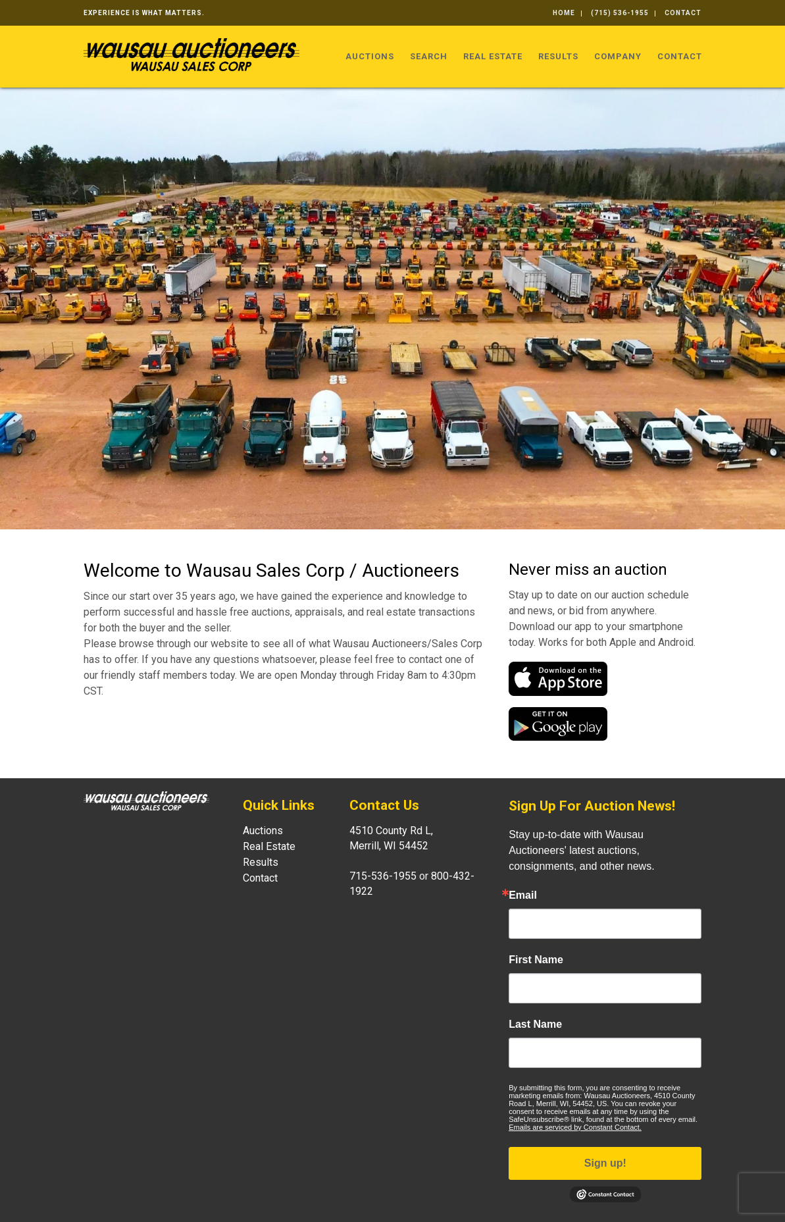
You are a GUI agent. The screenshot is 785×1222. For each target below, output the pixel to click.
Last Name (535, 1024)
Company (618, 56)
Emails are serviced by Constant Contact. (575, 1127)
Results (558, 56)
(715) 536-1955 (620, 12)
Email (523, 895)
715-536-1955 (383, 876)
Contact (683, 12)
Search (428, 56)
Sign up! (605, 1163)
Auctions (369, 56)
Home (564, 12)
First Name (536, 960)
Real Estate (492, 56)
